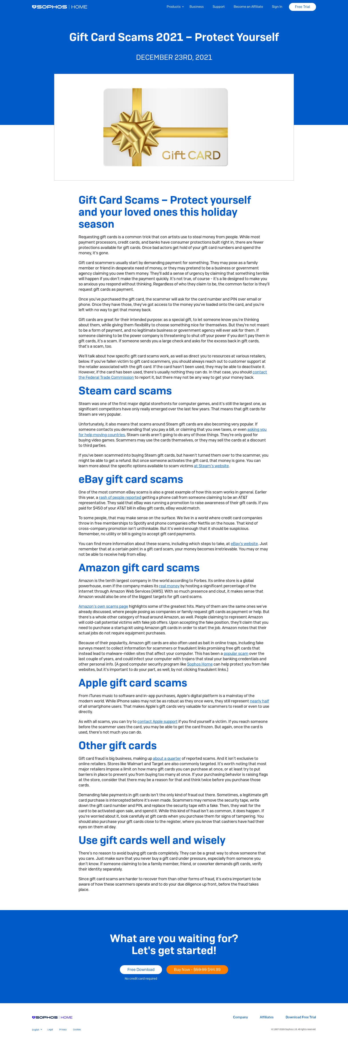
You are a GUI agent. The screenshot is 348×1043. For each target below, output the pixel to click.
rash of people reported (120, 497)
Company (240, 1017)
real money (169, 585)
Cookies (77, 1029)
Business (197, 6)
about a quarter (167, 758)
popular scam (236, 653)
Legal (50, 1029)
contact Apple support (157, 721)
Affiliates (267, 1017)
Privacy (63, 1029)
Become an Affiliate (248, 6)
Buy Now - (197, 969)
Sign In (277, 6)
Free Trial (302, 6)
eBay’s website (244, 543)
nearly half (259, 701)
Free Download (140, 969)
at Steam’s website (211, 465)
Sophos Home (200, 664)
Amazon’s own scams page (103, 606)
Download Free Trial (301, 1017)
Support (219, 6)
